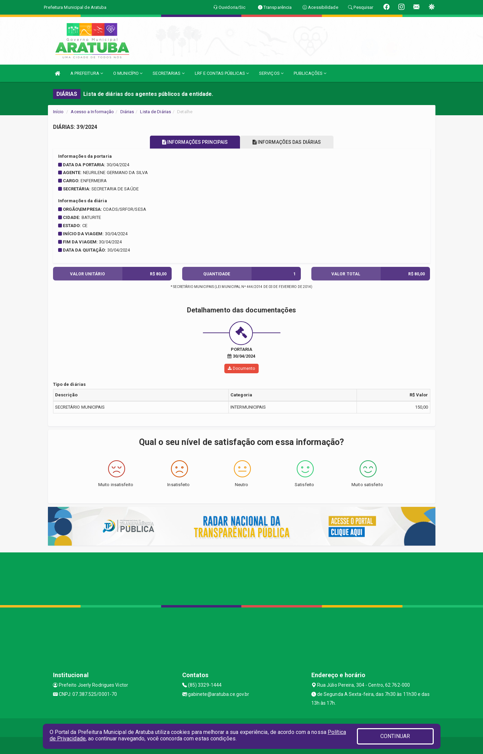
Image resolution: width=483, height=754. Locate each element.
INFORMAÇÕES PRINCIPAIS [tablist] (193, 142)
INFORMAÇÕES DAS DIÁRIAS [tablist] (288, 142)
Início (58, 111)
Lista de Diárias (155, 111)
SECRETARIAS (168, 73)
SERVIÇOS (271, 73)
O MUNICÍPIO (127, 73)
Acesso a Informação (92, 111)
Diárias (127, 111)
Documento (241, 368)
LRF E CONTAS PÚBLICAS (222, 73)
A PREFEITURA (86, 73)
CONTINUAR (395, 736)
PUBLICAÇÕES (310, 73)
